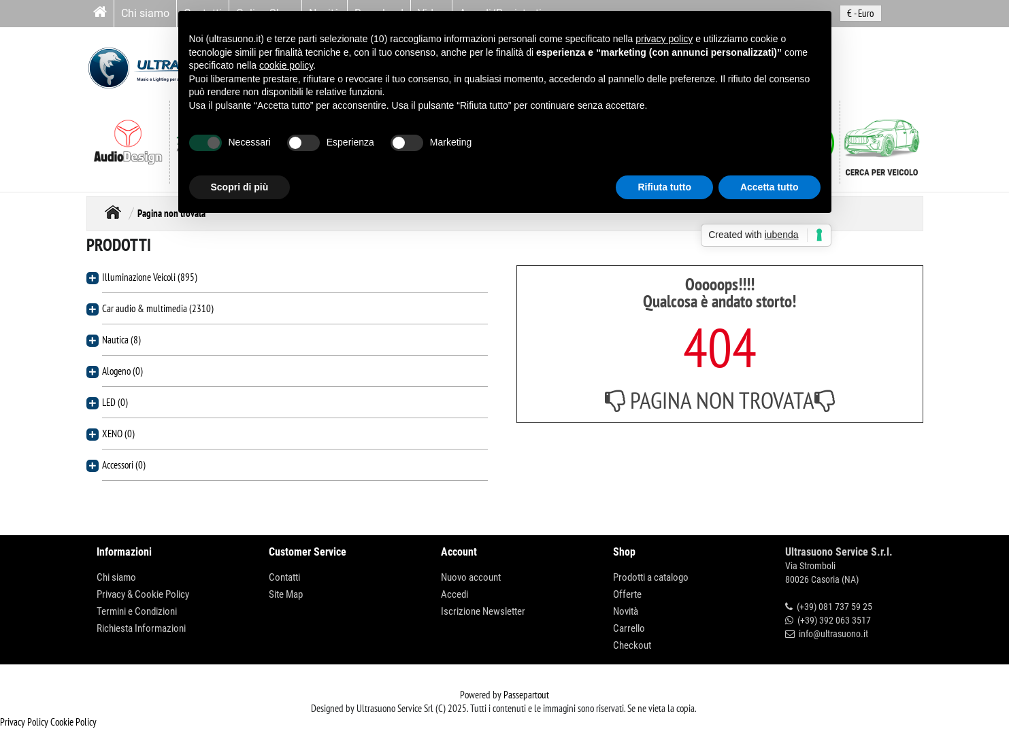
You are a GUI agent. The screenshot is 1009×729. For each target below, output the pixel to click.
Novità (625, 611)
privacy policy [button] (664, 38)
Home (113, 212)
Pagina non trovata (171, 213)
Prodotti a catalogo (651, 577)
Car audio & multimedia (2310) (158, 308)
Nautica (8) (121, 339)
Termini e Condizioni (137, 611)
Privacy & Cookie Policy (143, 594)
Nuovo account (471, 577)
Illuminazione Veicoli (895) (149, 277)
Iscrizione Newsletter (483, 611)
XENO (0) (118, 433)
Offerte (627, 594)
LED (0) (115, 402)
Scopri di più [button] (240, 187)
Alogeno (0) (122, 370)
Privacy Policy (24, 721)
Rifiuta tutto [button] (664, 187)
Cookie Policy (73, 721)
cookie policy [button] (286, 65)
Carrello (629, 628)
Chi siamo (145, 13)
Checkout (632, 645)
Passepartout (526, 694)
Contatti (284, 577)
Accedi (454, 594)
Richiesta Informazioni (141, 628)
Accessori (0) (124, 464)
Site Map (286, 594)
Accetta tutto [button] (769, 187)
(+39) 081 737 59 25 (834, 606)
